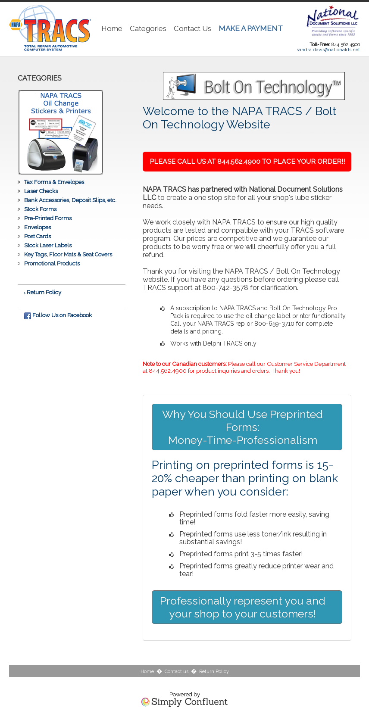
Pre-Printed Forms (48, 218)
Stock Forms (40, 209)
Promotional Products (52, 263)
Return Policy (44, 292)
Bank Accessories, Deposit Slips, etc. (70, 200)
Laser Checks (41, 191)
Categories (148, 28)
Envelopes (37, 227)
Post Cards (37, 236)
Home (112, 28)
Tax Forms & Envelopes (54, 182)
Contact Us (192, 28)
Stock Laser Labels (48, 245)
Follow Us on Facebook (58, 315)
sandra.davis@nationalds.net (328, 49)
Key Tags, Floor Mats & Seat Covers (68, 254)
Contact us (176, 671)
